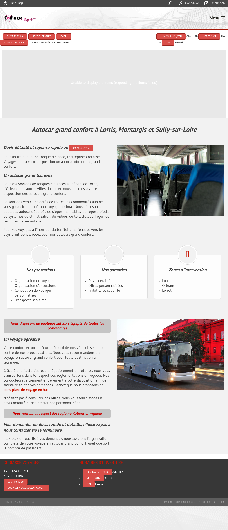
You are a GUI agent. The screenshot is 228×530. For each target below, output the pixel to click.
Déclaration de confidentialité (180, 501)
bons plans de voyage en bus (26, 389)
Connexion (192, 3)
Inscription (217, 3)
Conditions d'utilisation (211, 501)
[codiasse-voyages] (20, 18)
